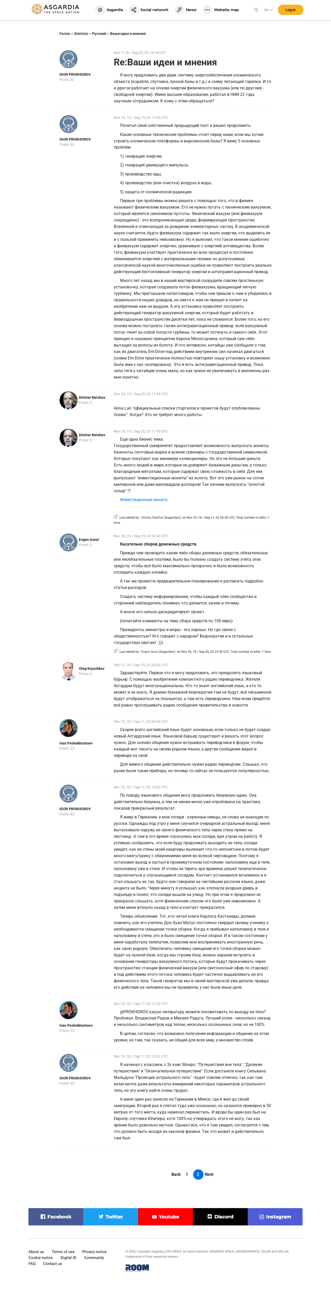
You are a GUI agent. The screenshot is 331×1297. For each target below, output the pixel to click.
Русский (99, 34)
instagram (278, 1217)
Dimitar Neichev (92, 397)
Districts (81, 34)
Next (209, 1174)
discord (223, 1217)
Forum (64, 34)
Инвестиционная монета (144, 499)
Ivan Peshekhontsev (76, 743)
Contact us (52, 1263)
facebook (59, 1217)
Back (176, 1174)
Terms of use (63, 1251)
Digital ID (68, 1257)
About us (36, 1251)
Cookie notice (40, 1257)
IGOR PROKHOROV (75, 74)
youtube (169, 1217)
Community (94, 1257)
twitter (114, 1217)
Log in (290, 10)
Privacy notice (94, 1251)
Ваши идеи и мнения (128, 34)
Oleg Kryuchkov (91, 668)
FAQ (31, 1263)
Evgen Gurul (89, 540)
